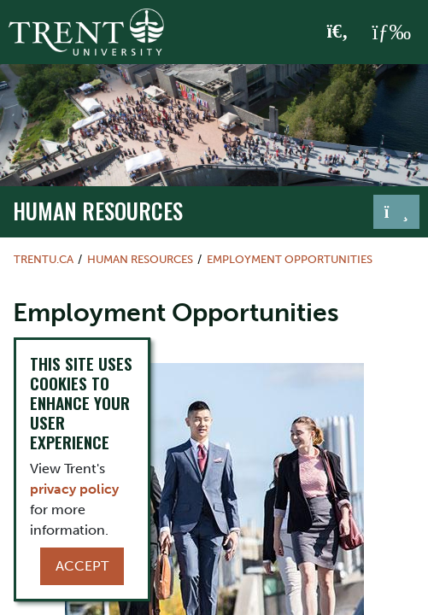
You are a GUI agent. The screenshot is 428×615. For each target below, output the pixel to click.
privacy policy (74, 489)
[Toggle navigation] (396, 212)
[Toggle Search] (338, 32)
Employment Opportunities (289, 259)
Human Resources (98, 210)
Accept (82, 566)
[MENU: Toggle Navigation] (391, 32)
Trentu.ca (43, 259)
